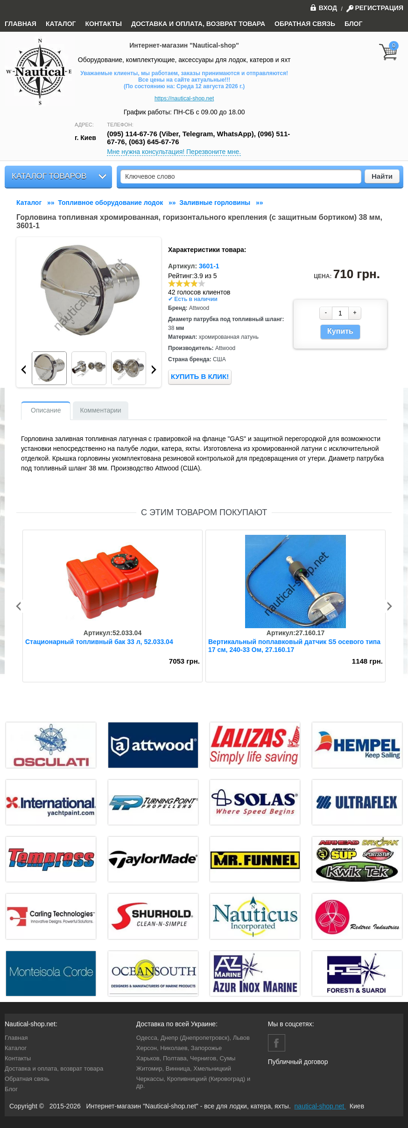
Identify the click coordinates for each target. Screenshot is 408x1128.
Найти (382, 176)
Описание (46, 410)
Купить (340, 331)
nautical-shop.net (320, 1106)
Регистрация (379, 8)
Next (154, 369)
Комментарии (100, 410)
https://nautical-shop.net (184, 98)
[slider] (186, 283)
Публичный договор (298, 1061)
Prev (23, 369)
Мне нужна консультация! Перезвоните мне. (174, 151)
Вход (323, 7)
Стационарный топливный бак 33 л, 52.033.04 (99, 641)
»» (37, 202)
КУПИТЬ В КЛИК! (200, 376)
